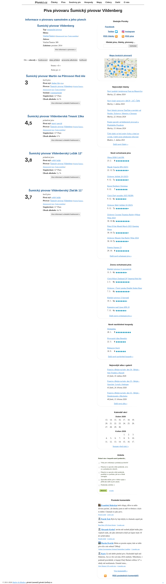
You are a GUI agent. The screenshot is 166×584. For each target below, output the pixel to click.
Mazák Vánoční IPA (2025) (117, 167)
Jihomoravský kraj (61, 36)
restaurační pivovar (54, 30)
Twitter (111, 31)
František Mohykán (109, 505)
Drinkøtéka (111, 329)
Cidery (108, 2)
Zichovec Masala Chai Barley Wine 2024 (123, 238)
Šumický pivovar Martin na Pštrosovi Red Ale (55, 76)
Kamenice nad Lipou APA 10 (118, 307)
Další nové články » (120, 144)
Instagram (130, 31)
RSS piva (129, 36)
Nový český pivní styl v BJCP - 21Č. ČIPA (123, 101)
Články (54, 2)
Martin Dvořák (107, 543)
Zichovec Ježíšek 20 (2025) (117, 176)
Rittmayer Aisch (113, 348)
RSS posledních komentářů (125, 575)
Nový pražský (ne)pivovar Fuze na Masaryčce (124, 91)
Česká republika (73, 36)
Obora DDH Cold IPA (115, 157)
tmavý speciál (57, 123)
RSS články (108, 36)
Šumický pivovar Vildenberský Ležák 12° (55, 153)
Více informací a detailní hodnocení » (65, 103)
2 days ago (110, 514)
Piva (63, 2)
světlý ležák (56, 160)
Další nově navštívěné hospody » (120, 357)
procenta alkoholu (69, 60)
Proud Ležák (102, 514)
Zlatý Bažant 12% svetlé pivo (107, 566)
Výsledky (111, 490)
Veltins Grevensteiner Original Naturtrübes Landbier (114, 549)
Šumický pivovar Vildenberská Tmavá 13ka (56, 116)
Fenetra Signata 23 (114, 247)
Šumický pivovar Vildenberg (55, 25)
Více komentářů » (120, 571)
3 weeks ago (120, 525)
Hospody (88, 2)
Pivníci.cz (41, 2)
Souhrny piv (75, 2)
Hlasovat (103, 490)
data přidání (54, 60)
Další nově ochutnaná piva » (120, 256)
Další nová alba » (120, 404)
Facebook (109, 27)
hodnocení (42, 60)
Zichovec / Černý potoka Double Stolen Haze (124, 288)
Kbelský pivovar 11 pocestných (119, 269)
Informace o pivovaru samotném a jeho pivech (55, 19)
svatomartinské (56, 93)
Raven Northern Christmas (117, 186)
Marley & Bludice (19, 582)
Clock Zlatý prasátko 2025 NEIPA (120, 196)
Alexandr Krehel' (108, 530)
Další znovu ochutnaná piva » (120, 316)
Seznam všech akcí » (121, 446)
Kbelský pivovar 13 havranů (118, 298)
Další (117, 2)
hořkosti (82, 60)
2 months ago (135, 549)
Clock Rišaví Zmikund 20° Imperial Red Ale (124, 279)
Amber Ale (55, 83)
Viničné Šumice (49, 36)
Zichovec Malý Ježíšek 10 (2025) (120, 205)
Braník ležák (102, 539)
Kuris (103, 554)
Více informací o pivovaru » (65, 49)
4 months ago (121, 566)
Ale (62, 83)
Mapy (99, 2)
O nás (126, 2)
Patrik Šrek (106, 519)
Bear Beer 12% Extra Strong (107, 525)
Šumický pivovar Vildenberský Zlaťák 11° (56, 190)
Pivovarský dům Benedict (117, 338)
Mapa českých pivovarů (120, 55)
